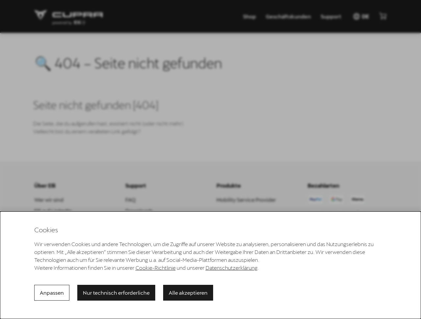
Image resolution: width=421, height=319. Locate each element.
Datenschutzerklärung (232, 267)
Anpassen (52, 292)
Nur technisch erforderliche (116, 292)
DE (361, 16)
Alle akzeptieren (188, 292)
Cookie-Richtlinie (156, 267)
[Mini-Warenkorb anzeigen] (383, 16)
